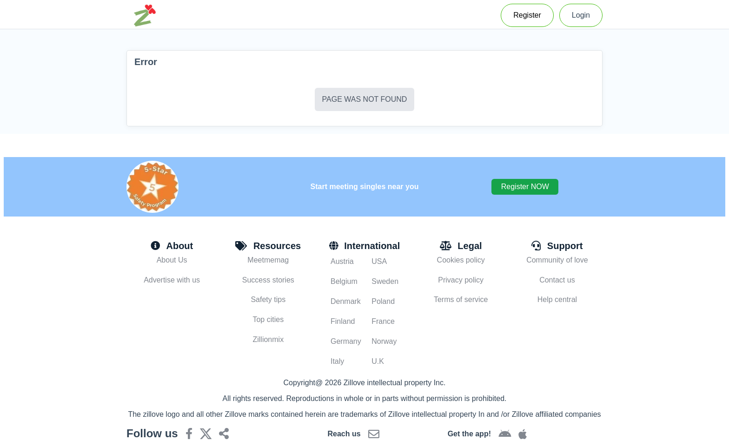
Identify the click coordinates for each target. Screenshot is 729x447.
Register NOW (525, 187)
